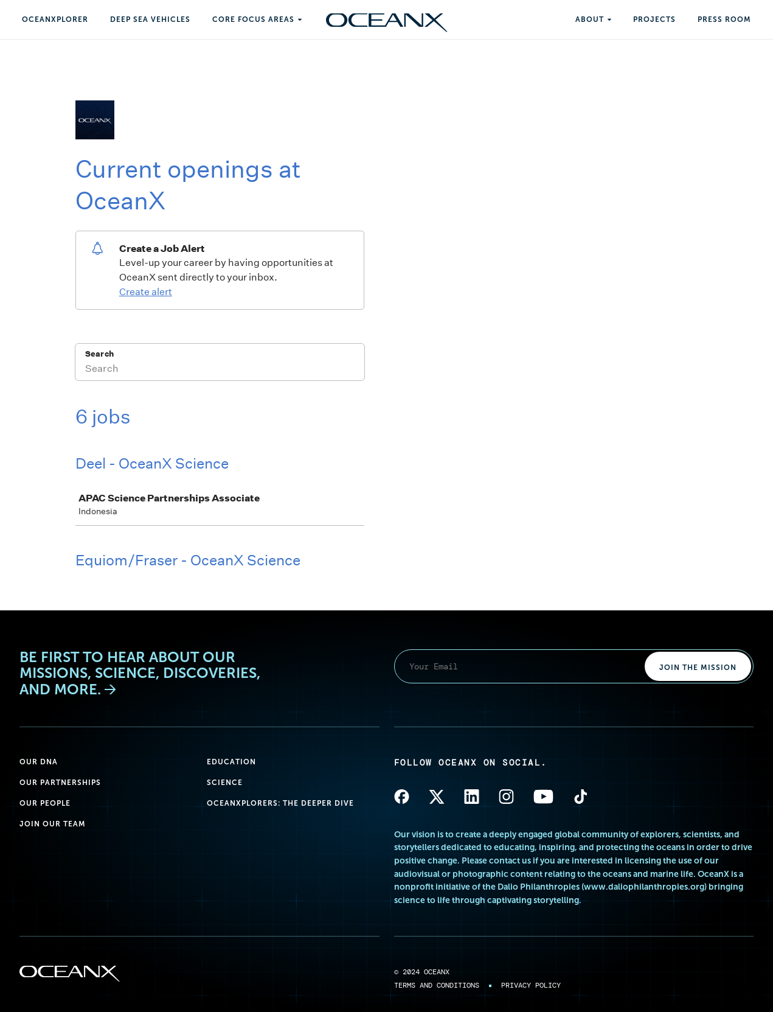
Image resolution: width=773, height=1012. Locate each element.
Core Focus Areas (253, 19)
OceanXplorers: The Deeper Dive (280, 803)
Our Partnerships (60, 782)
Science (225, 782)
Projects (654, 19)
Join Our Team (52, 824)
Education (231, 762)
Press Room (724, 19)
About (589, 19)
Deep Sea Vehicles (150, 19)
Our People (45, 803)
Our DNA (38, 762)
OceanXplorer (55, 19)
